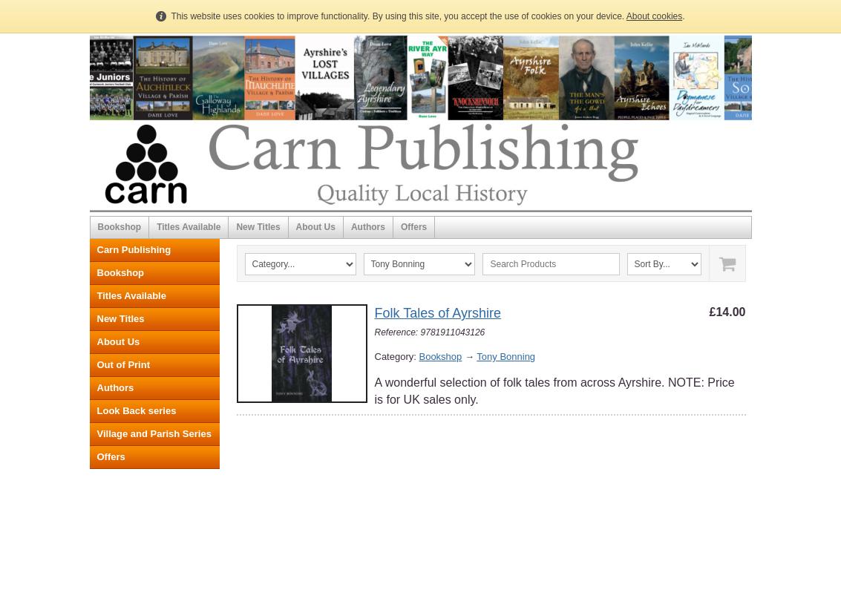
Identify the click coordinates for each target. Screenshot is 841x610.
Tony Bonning (506, 356)
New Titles (258, 227)
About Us (316, 227)
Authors (368, 227)
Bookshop (120, 227)
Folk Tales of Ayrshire (438, 313)
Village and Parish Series (154, 433)
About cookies (654, 16)
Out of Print (124, 364)
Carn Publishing (134, 249)
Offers (414, 227)
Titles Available (188, 227)
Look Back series (137, 410)
